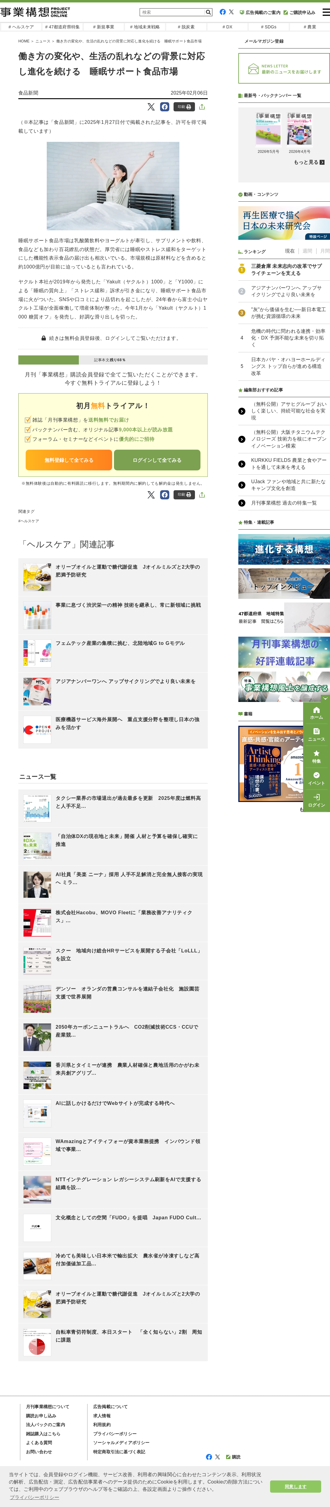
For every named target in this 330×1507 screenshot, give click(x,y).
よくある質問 (39, 1442)
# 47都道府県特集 (62, 26)
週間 (307, 412)
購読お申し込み (41, 1416)
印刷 (184, 107)
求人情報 (102, 1416)
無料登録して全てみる (69, 460)
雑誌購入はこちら (43, 1434)
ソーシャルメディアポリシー (121, 1442)
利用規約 (102, 1424)
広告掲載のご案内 (260, 12)
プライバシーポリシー (115, 1434)
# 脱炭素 (186, 26)
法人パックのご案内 (45, 1424)
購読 (233, 1457)
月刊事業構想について (47, 1406)
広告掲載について (110, 1406)
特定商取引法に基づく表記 (119, 1452)
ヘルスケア (29, 521)
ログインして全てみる (157, 460)
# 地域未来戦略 (145, 26)
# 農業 (310, 26)
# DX (228, 26)
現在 (290, 412)
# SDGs (268, 26)
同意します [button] (295, 1486)
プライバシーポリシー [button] (34, 1497)
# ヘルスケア (21, 26)
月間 (325, 412)
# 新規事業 (103, 26)
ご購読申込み (299, 12)
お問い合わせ (39, 1452)
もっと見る (306, 323)
